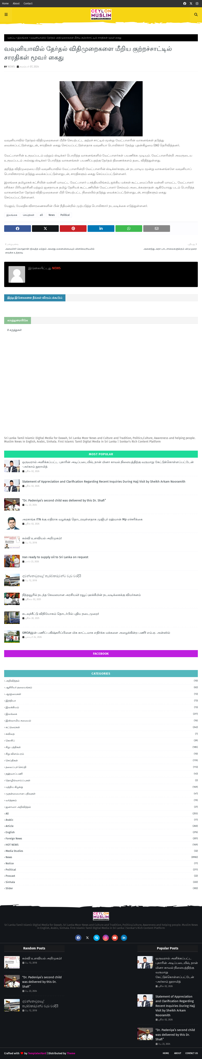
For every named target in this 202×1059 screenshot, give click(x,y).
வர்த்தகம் (102, 800)
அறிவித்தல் (102, 680)
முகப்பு (11, 37)
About (16, 3)
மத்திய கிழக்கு (102, 787)
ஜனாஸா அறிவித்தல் (102, 807)
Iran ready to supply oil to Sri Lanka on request (55, 557)
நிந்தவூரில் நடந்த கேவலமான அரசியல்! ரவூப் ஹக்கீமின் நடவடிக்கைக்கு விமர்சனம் (81, 595)
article (102, 826)
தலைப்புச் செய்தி (102, 767)
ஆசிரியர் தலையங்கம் (102, 687)
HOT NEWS (102, 844)
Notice (102, 863)
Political (65, 215)
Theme (71, 1053)
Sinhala (102, 882)
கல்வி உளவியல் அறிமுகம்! (42, 538)
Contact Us (191, 1053)
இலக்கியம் (102, 707)
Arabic (102, 819)
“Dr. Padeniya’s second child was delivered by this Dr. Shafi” (64, 500)
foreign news (102, 838)
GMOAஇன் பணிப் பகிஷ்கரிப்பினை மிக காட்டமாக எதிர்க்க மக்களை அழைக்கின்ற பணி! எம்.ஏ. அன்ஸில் (96, 633)
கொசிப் (102, 740)
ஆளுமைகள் (102, 694)
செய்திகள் (28, 215)
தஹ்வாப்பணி (102, 773)
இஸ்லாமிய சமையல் (102, 720)
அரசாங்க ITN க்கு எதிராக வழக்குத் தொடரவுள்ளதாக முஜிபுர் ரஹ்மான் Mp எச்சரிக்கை (82, 519)
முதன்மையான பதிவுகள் (102, 793)
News (52, 215)
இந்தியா (102, 700)
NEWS (11, 66)
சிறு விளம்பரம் (102, 754)
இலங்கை (22, 37)
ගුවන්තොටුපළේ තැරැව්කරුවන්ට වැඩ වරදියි (51, 576)
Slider (102, 888)
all (41, 215)
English (102, 832)
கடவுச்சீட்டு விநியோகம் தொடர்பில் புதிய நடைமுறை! (60, 614)
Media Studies (102, 850)
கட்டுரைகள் (102, 727)
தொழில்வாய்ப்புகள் (102, 780)
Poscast (102, 875)
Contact (28, 3)
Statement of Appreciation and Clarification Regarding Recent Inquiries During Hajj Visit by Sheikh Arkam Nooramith (103, 481)
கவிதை (102, 734)
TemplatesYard (37, 1053)
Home (5, 3)
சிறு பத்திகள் (102, 747)
